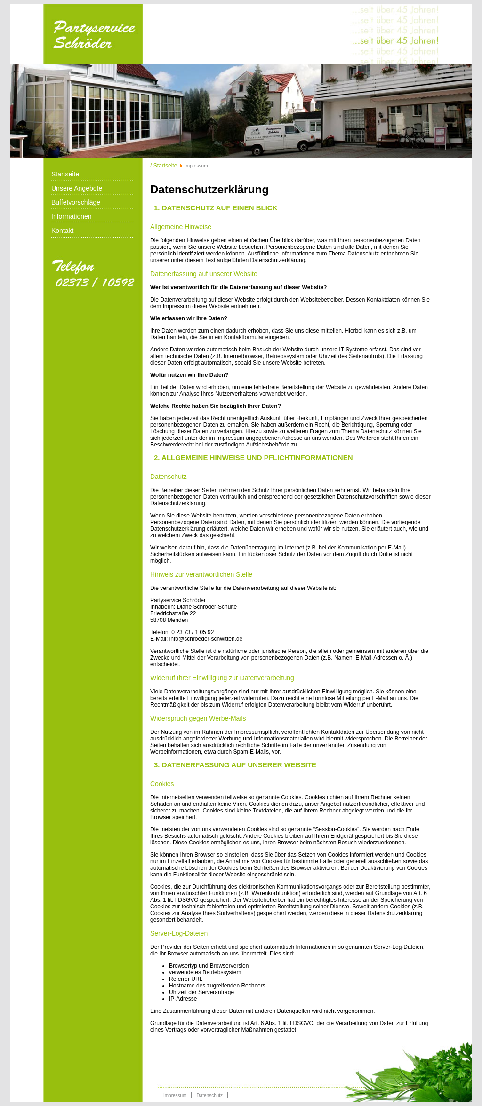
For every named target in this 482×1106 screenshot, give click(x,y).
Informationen (71, 216)
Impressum (174, 1095)
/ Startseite (163, 165)
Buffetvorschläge (75, 202)
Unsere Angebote (76, 188)
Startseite (65, 174)
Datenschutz (209, 1095)
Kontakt (62, 230)
